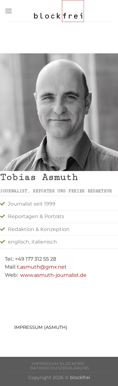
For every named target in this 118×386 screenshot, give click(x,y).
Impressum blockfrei (58, 363)
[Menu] (8, 11)
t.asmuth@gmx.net (41, 267)
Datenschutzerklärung (59, 368)
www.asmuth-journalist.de (53, 275)
